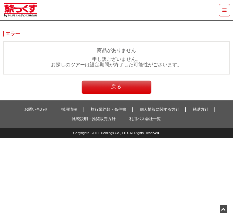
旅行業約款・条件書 (108, 109)
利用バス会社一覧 (145, 118)
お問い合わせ (36, 109)
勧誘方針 (200, 109)
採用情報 (69, 109)
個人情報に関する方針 (159, 109)
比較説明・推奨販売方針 (94, 118)
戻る (116, 86)
